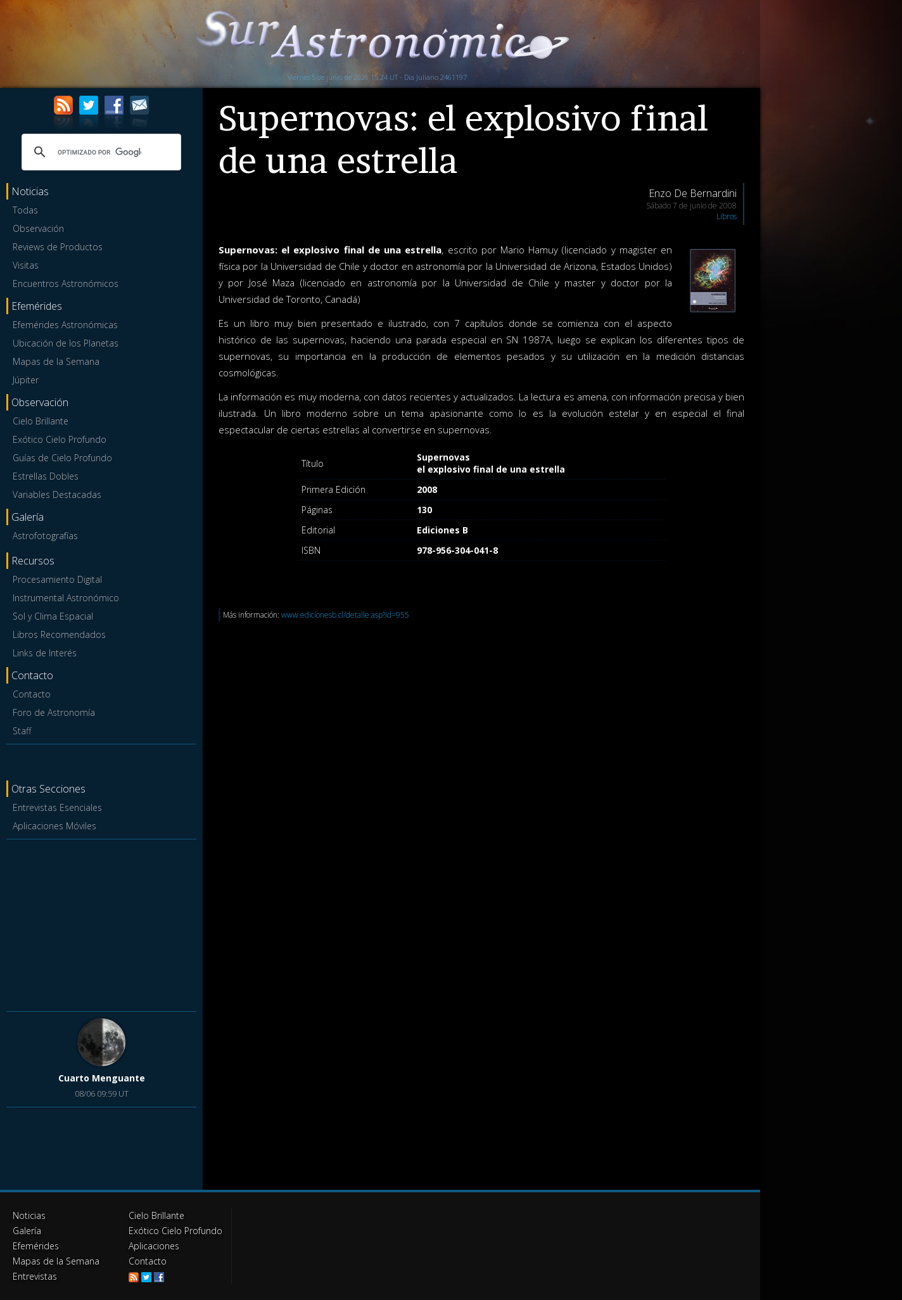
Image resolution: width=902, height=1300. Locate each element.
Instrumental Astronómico (66, 598)
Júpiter (26, 380)
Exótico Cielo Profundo (59, 439)
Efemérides (36, 1246)
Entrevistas (35, 1276)
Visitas (26, 265)
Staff (22, 731)
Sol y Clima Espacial (53, 616)
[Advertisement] (101, 923)
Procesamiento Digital (57, 579)
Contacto (32, 694)
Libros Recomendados (59, 634)
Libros (726, 216)
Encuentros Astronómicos (65, 283)
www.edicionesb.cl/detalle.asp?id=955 (345, 614)
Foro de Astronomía (54, 712)
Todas (25, 210)
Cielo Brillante (40, 421)
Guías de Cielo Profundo (62, 458)
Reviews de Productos (58, 247)
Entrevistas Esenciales (57, 807)
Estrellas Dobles (46, 476)
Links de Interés (45, 653)
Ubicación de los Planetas (65, 343)
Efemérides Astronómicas (65, 325)
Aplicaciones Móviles (54, 826)
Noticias (29, 1215)
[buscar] (99, 152)
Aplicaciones (154, 1246)
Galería (27, 1231)
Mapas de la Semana (56, 361)
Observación (38, 228)
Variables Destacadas (57, 494)
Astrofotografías (45, 536)
